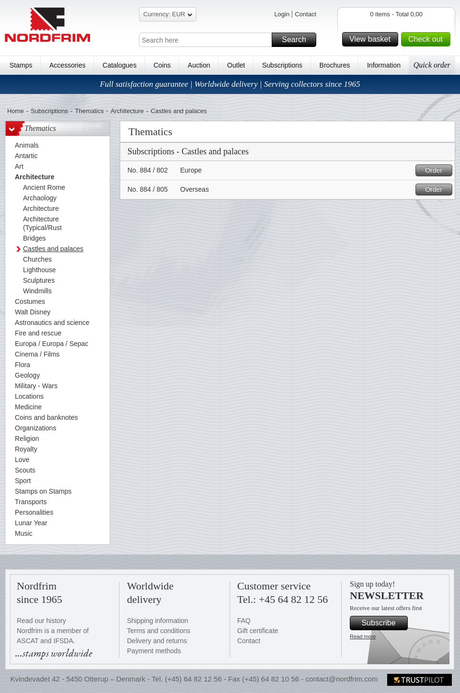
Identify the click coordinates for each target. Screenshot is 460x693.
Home (15, 111)
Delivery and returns (157, 641)
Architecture (127, 111)
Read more (363, 636)
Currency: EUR (167, 16)
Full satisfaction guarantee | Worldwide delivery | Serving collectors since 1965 (230, 84)
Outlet (236, 65)
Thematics (89, 111)
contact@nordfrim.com (341, 679)
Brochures (335, 65)
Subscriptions (282, 65)
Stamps (21, 65)
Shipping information (157, 620)
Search (297, 40)
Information (384, 65)
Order (437, 170)
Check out (428, 39)
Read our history (41, 620)
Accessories (67, 65)
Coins (162, 65)
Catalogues (120, 65)
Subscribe (383, 623)
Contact (305, 14)
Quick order (432, 65)
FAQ (244, 620)
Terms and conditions (158, 631)
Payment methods (154, 651)
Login (281, 14)
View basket (372, 39)
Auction (199, 65)
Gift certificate (257, 631)
